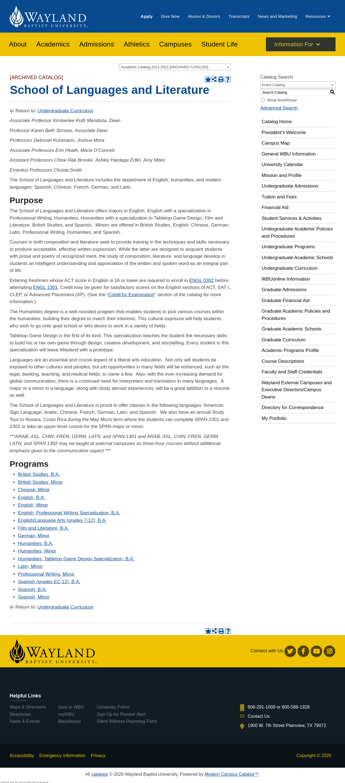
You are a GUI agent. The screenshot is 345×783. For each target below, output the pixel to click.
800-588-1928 (296, 707)
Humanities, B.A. (35, 543)
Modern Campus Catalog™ (232, 774)
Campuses (175, 44)
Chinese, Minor (34, 489)
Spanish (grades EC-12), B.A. (49, 581)
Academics (53, 44)
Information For (293, 44)
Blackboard (69, 721)
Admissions (96, 44)
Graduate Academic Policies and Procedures (296, 314)
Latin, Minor (30, 566)
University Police (113, 707)
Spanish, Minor (34, 597)
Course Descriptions (283, 361)
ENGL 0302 (201, 280)
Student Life (219, 44)
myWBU (66, 714)
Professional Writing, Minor (46, 574)
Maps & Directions (28, 707)
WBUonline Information (286, 279)
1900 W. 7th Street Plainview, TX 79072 (287, 725)
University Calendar (282, 164)
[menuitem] (147, 16)
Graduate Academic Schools (292, 329)
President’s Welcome (284, 132)
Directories (20, 714)
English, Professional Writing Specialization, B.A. (69, 512)
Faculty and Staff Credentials (292, 372)
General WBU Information (289, 154)
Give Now (170, 16)
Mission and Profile (282, 175)
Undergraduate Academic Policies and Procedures (297, 232)
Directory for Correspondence (293, 407)
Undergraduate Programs (288, 246)
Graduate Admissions (284, 289)
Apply (147, 16)
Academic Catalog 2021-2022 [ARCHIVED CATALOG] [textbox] (164, 67)
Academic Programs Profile (290, 350)
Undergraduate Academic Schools (297, 257)
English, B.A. (31, 497)
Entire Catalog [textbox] (273, 85)
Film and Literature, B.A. (43, 528)
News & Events (25, 721)
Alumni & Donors (204, 16)
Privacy (98, 755)
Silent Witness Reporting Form (127, 721)
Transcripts (238, 16)
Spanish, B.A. (32, 589)
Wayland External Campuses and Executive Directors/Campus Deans (297, 390)
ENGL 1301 (45, 287)
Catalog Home (277, 121)
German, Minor (34, 535)
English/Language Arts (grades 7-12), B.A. (62, 520)
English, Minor (33, 505)
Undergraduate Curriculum (65, 110)
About (18, 44)
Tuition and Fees (279, 197)
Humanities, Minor (37, 551)
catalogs (99, 774)
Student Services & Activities (292, 218)
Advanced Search (279, 108)
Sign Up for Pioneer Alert (121, 714)
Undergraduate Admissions (290, 186)
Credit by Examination (131, 294)
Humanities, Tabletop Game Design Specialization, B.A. (76, 558)
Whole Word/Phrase (282, 100)
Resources (315, 16)
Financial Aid (275, 207)
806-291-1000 (262, 707)
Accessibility (22, 755)
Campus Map (276, 143)
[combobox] (175, 67)
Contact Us (259, 716)
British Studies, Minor (40, 482)
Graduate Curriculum (284, 339)
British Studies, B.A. (39, 474)
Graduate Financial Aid (286, 300)
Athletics (137, 44)
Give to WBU (71, 707)
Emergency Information (62, 755)
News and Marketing (277, 16)
